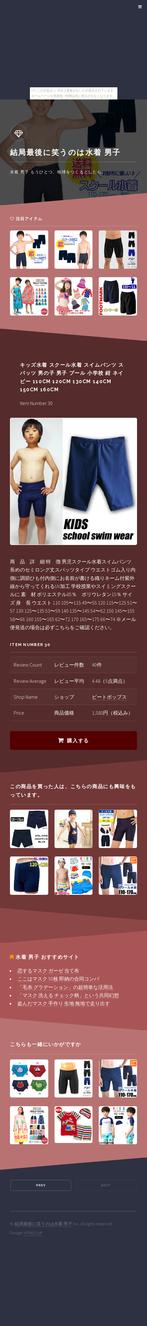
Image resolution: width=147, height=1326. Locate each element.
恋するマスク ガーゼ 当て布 (48, 970)
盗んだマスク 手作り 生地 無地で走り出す (63, 1003)
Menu (139, 7)
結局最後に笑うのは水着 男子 (43, 1224)
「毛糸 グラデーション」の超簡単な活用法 (65, 987)
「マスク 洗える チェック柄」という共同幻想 (68, 995)
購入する (78, 741)
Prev (40, 1185)
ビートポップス (109, 697)
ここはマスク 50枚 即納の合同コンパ (58, 979)
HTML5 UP (33, 1233)
